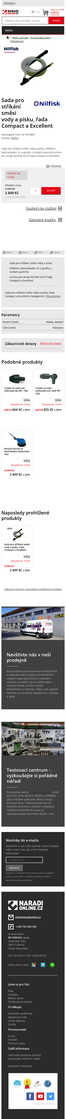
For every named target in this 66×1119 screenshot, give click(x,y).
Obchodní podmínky (20, 1013)
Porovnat (56, 166)
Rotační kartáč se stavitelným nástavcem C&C (16, 451)
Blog (10, 991)
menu (9, 30)
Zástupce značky (45, 219)
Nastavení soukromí (20, 1066)
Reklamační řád (17, 1017)
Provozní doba (16, 1043)
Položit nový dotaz (50, 343)
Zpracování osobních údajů (24, 1058)
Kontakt (12, 1039)
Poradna (13, 994)
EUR (38, 11)
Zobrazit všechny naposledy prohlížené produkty (33, 589)
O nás (11, 1036)
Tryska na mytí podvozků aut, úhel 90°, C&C (48, 390)
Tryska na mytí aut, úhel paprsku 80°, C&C (16, 389)
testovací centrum (40, 792)
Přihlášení (9, 3)
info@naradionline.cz (28, 917)
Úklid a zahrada (20, 37)
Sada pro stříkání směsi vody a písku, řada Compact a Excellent (17, 547)
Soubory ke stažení (44, 208)
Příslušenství (17, 41)
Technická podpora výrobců (24, 1055)
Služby (12, 1024)
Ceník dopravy (16, 1020)
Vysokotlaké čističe (40, 37)
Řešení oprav (16, 998)
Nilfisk (14, 138)
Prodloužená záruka (20, 1001)
